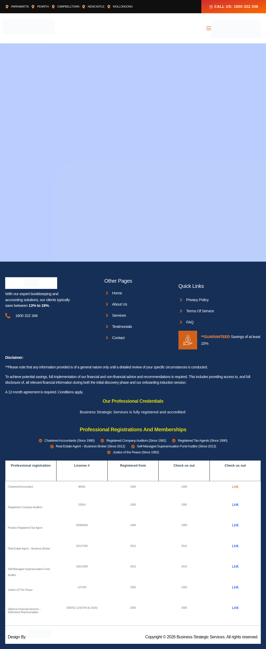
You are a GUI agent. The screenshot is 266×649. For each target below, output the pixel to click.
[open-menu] (208, 29)
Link (235, 486)
